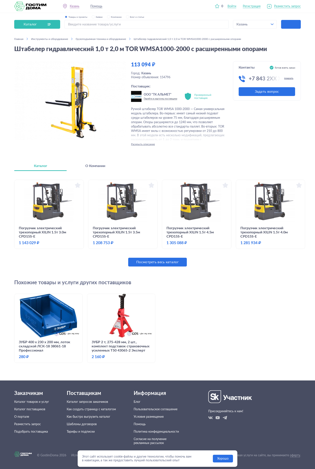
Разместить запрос (287, 6)
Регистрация (252, 6)
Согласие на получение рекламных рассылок (150, 441)
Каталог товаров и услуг (31, 401)
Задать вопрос (267, 91)
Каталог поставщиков (29, 409)
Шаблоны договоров (82, 424)
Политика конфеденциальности (156, 431)
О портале (21, 416)
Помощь (96, 6)
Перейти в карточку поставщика (160, 99)
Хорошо (223, 458)
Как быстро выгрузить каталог (88, 416)
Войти (232, 6)
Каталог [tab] (40, 166)
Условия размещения (149, 416)
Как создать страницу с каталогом (91, 409)
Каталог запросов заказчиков (87, 401)
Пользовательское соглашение (155, 409)
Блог (137, 401)
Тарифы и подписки (81, 431)
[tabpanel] (157, 223)
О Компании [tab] (95, 166)
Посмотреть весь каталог (157, 262)
